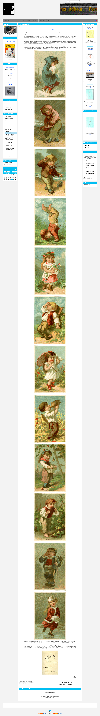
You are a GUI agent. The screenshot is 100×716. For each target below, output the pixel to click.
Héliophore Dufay (9, 135)
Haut (50, 711)
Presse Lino (8, 146)
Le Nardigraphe (9, 142)
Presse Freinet (9, 145)
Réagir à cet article (50, 692)
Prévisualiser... (63, 684)
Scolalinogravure (10, 78)
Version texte (8, 164)
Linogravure (8, 141)
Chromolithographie (11, 132)
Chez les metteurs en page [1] (10, 70)
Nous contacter (8, 162)
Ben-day (7, 131)
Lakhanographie (9, 139)
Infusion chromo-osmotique (9, 138)
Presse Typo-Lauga (10, 148)
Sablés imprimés (9, 149)
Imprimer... (70, 684)
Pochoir (10, 75)
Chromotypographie (10, 134)
